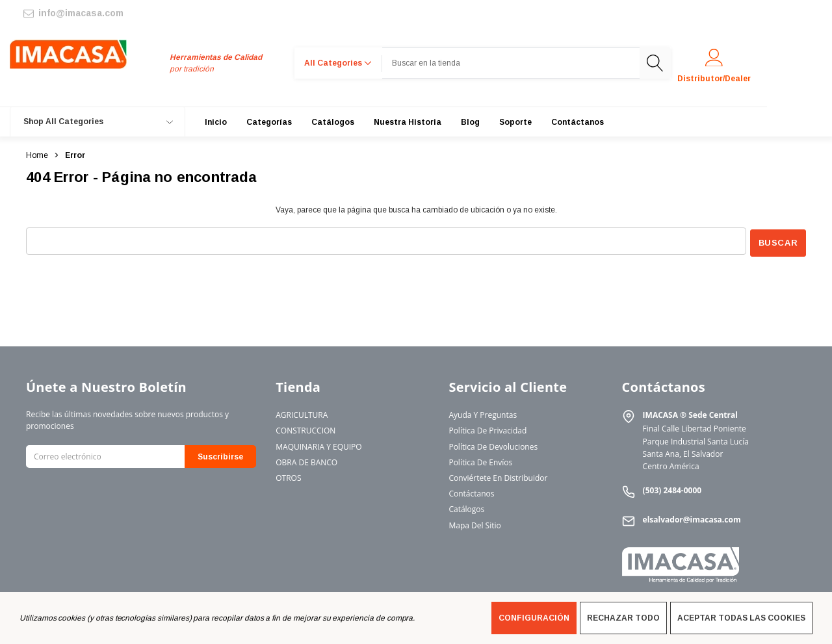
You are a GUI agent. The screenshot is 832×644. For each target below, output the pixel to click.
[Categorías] (269, 121)
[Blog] (470, 121)
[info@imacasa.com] (72, 13)
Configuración (534, 618)
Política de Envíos (480, 460)
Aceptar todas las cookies (741, 618)
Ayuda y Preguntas (482, 413)
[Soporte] (515, 121)
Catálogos (466, 507)
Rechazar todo (623, 618)
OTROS (288, 476)
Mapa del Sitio (474, 522)
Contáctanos (471, 491)
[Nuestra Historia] (407, 121)
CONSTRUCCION (305, 428)
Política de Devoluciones (493, 444)
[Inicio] (216, 121)
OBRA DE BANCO (306, 460)
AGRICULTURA (302, 413)
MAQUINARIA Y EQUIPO (318, 444)
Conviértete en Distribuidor (497, 476)
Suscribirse (220, 454)
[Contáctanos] (577, 121)
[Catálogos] (333, 121)
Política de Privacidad (487, 428)
